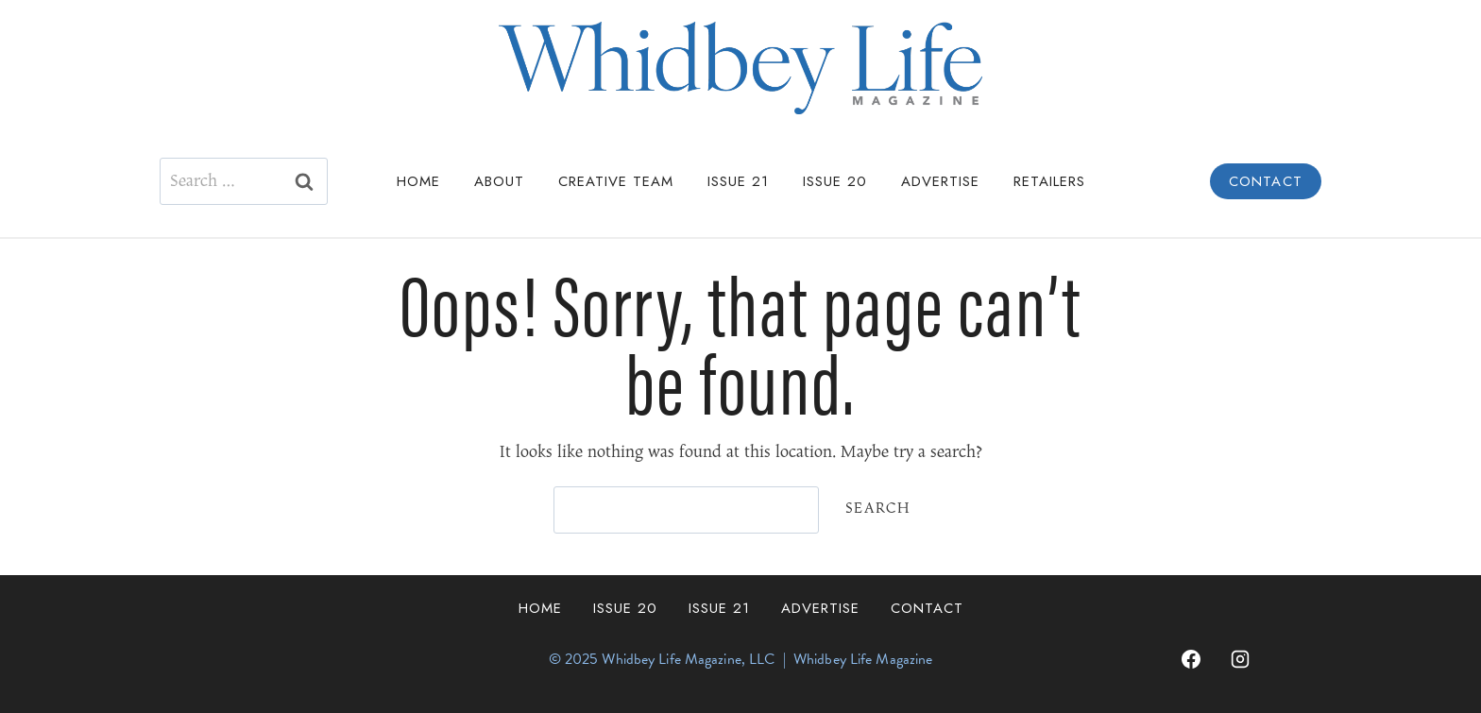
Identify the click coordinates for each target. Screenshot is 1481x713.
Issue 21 (738, 181)
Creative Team (615, 181)
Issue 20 (835, 181)
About (499, 181)
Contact (1265, 181)
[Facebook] (1191, 659)
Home (418, 181)
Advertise (940, 181)
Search (878, 509)
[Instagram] (1240, 659)
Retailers (1049, 181)
